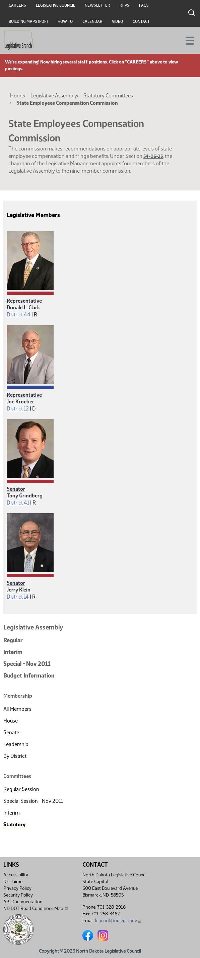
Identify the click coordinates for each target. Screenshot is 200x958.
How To (65, 21)
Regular (13, 640)
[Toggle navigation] (187, 40)
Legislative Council (55, 5)
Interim (12, 652)
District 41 (18, 502)
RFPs (124, 5)
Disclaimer (13, 881)
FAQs (144, 5)
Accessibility (15, 875)
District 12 (18, 408)
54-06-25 (153, 156)
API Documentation (22, 902)
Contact (141, 21)
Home (17, 95)
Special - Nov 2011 (27, 663)
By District (14, 756)
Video (117, 21)
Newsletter (97, 5)
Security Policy (18, 895)
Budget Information (29, 675)
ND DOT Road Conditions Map (36, 908)
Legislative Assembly (53, 95)
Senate (11, 732)
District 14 (18, 597)
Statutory (14, 824)
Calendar (92, 21)
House (10, 720)
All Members (17, 709)
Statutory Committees (108, 95)
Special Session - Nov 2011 (33, 801)
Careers (17, 5)
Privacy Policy (17, 888)
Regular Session (21, 789)
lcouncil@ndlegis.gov (118, 920)
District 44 (18, 314)
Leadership (15, 744)
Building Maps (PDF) (28, 21)
